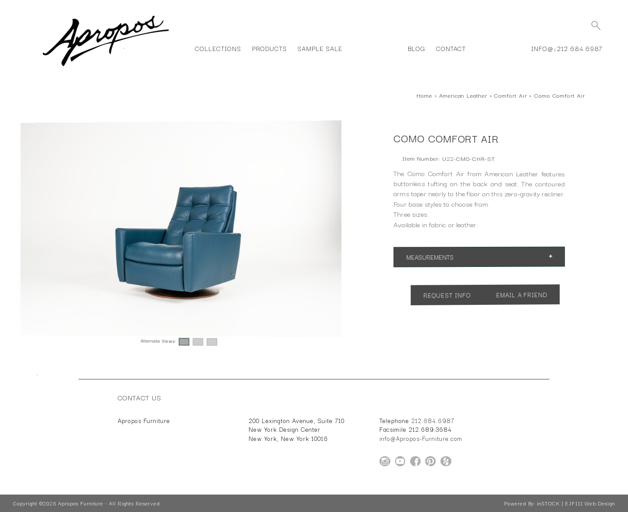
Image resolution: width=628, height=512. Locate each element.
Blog (416, 48)
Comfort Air (510, 95)
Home (424, 95)
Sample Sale (319, 48)
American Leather (463, 95)
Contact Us (139, 397)
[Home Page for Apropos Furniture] (106, 66)
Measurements (430, 257)
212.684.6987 (580, 48)
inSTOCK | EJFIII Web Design (576, 503)
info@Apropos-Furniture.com (420, 438)
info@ (542, 48)
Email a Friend (521, 294)
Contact (451, 48)
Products (269, 48)
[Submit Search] (596, 25)
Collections (218, 48)
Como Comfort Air (559, 95)
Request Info (447, 295)
